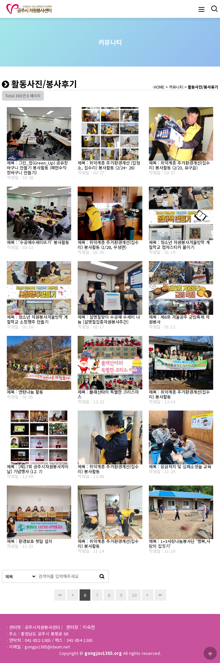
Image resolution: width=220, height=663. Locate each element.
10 (132, 593)
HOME (159, 87)
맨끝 (160, 595)
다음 (147, 595)
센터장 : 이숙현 (80, 627)
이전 (72, 595)
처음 (60, 595)
